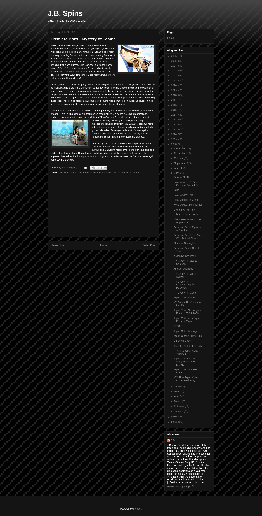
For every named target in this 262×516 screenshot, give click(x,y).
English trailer (128, 153)
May (177, 391)
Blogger (137, 508)
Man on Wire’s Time (184, 209)
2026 (174, 56)
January (179, 411)
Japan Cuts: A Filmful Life (187, 335)
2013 (174, 119)
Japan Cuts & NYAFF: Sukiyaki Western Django (185, 361)
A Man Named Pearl (184, 256)
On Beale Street (182, 340)
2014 (174, 114)
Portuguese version (87, 156)
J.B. (173, 440)
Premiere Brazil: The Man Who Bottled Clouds (187, 237)
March (178, 401)
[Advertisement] (103, 209)
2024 (174, 65)
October (179, 158)
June (177, 386)
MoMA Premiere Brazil (119, 172)
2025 (174, 60)
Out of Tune (65, 68)
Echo (176, 190)
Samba (136, 172)
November (180, 153)
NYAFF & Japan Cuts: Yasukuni (185, 352)
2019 (174, 90)
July (176, 172)
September (180, 163)
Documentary (84, 172)
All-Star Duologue (183, 268)
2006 (174, 422)
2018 (174, 95)
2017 (174, 100)
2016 (174, 105)
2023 (174, 70)
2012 (174, 124)
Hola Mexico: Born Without (188, 204)
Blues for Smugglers (184, 243)
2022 (174, 75)
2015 (174, 109)
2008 (174, 144)
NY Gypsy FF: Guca (184, 292)
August (178, 168)
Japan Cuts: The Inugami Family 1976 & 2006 (187, 312)
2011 (174, 129)
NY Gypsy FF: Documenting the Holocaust (184, 284)
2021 (174, 80)
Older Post (149, 245)
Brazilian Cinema (67, 172)
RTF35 (177, 326)
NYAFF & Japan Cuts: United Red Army (185, 379)
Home (104, 245)
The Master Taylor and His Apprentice (188, 221)
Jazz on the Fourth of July (187, 345)
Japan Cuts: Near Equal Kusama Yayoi (186, 320)
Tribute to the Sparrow (185, 214)
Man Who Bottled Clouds (73, 71)
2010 (174, 134)
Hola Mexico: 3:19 (183, 195)
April (177, 396)
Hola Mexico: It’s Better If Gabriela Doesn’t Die (187, 184)
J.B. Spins (65, 13)
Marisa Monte (100, 172)
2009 (174, 139)
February (179, 406)
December (180, 148)
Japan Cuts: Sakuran (185, 297)
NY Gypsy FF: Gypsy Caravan (185, 262)
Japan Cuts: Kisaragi (185, 331)
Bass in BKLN (181, 177)
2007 (174, 417)
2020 (174, 85)
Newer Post (58, 245)
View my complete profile (181, 486)
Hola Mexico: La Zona (185, 199)
